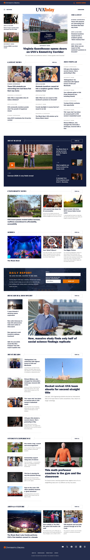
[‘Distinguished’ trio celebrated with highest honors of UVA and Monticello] (15, 366)
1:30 (9, 173)
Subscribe (81, 9)
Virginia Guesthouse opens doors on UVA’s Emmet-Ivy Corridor (45, 50)
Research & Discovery (15, 95)
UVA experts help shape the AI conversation (52, 210)
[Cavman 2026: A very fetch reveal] (11, 37)
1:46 (58, 175)
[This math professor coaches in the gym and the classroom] (63, 454)
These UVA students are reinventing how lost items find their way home (77, 24)
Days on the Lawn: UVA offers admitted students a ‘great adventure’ (32, 489)
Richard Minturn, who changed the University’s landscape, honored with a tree (72, 125)
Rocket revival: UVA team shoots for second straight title (62, 389)
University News (45, 45)
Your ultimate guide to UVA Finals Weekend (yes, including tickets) (72, 94)
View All (54, 62)
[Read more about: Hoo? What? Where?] (52, 242)
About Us (34, 552)
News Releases (41, 552)
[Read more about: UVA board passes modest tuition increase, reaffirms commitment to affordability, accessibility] (24, 206)
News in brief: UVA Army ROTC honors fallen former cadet (72, 211)
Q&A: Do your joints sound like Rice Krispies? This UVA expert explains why (14, 344)
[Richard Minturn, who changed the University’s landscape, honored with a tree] (15, 386)
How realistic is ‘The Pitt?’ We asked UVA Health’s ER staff (51, 526)
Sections (9, 9)
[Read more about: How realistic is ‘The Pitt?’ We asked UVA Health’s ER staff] (52, 516)
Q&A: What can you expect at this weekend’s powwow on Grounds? (78, 49)
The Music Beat (13, 261)
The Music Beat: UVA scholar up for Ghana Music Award (47, 117)
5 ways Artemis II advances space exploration (13, 313)
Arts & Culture (8, 25)
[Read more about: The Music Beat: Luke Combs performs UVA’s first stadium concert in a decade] (24, 521)
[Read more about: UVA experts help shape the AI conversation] (52, 201)
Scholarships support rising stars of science (31, 459)
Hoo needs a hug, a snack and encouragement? (32, 444)
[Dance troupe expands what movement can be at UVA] (11, 19)
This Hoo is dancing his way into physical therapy (32, 474)
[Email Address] (63, 274)
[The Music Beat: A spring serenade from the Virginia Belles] (76, 150)
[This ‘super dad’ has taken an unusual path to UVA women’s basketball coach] (15, 405)
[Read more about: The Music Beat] (24, 247)
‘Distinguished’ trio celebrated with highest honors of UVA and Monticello (71, 82)
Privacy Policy (49, 552)
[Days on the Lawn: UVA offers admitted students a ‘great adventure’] (15, 492)
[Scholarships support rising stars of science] (15, 462)
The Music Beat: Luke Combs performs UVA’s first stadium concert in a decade (23, 536)
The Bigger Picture (70, 250)
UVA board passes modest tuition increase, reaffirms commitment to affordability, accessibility (24, 221)
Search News (81, 3)
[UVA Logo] (14, 547)
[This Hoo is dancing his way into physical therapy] (15, 477)
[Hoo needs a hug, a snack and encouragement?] (15, 447)
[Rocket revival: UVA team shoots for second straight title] (63, 370)
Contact (56, 552)
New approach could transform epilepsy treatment (14, 334)
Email (48, 271)
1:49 (58, 162)
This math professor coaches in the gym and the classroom (63, 473)
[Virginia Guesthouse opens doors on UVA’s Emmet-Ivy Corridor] (45, 29)
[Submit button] (71, 281)
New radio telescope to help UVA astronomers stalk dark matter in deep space (15, 324)
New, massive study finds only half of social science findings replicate (52, 340)
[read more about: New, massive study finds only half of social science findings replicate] (55, 317)
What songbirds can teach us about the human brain (62, 167)
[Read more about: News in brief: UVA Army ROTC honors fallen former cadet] (73, 201)
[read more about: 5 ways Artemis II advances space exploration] (15, 304)
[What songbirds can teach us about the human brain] (76, 164)
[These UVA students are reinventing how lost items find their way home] (20, 74)
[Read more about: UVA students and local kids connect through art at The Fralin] (73, 516)
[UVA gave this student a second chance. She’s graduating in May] (15, 424)
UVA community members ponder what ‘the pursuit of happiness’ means (18, 109)
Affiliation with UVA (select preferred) (53, 278)
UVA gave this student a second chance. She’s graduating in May (71, 71)
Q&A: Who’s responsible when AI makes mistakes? (18, 99)
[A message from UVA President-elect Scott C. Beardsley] (76, 178)
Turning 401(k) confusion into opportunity (72, 104)
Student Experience (78, 19)
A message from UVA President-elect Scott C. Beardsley (62, 180)
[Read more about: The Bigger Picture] (73, 242)
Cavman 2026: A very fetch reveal (20, 176)
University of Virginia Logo (12, 2)
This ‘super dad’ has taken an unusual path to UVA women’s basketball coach (72, 114)
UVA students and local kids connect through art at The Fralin (73, 526)
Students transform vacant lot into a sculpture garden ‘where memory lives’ (78, 36)
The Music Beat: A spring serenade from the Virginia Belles (62, 152)
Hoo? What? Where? (49, 250)
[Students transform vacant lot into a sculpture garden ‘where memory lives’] (48, 74)
